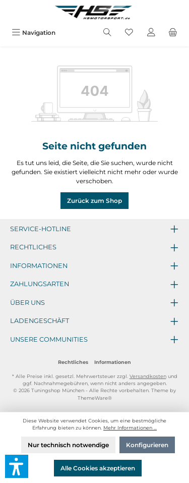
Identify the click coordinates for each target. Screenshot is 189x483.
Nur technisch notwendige (68, 445)
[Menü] (33, 32)
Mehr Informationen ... (130, 428)
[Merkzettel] (129, 32)
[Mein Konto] (151, 32)
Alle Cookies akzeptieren (97, 468)
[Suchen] (107, 32)
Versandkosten (148, 376)
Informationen (112, 362)
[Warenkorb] (173, 32)
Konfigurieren (147, 445)
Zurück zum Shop (94, 200)
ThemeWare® (95, 398)
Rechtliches (73, 362)
